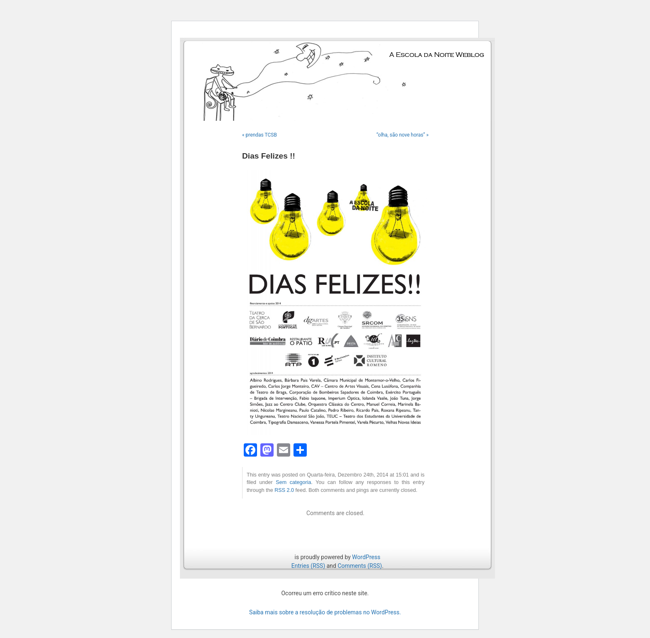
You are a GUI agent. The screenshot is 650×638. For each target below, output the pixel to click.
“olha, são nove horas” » (402, 135)
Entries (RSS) (308, 565)
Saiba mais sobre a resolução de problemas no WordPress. (325, 612)
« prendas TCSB (259, 135)
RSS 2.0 (284, 490)
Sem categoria (293, 482)
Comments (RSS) (359, 565)
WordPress (366, 557)
